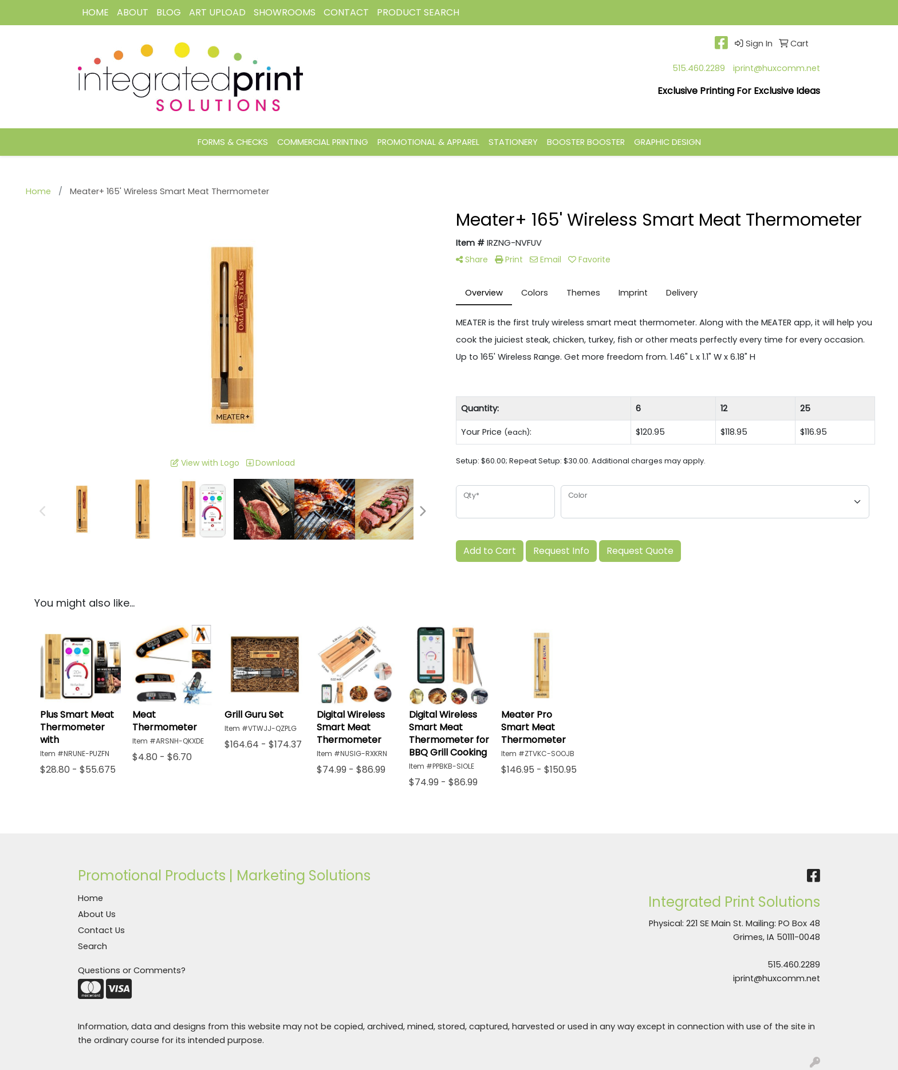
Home (90, 898)
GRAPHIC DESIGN (667, 142)
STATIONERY (513, 142)
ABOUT (132, 12)
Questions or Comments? (132, 970)
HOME (95, 12)
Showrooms (285, 12)
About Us (97, 914)
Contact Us (101, 930)
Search (92, 946)
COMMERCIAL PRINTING (322, 142)
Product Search (418, 12)
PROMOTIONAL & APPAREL (428, 142)
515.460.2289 (698, 68)
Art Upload (217, 12)
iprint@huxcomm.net (776, 68)
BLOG (168, 12)
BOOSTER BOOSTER (586, 142)
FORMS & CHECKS (233, 142)
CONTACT (346, 12)
